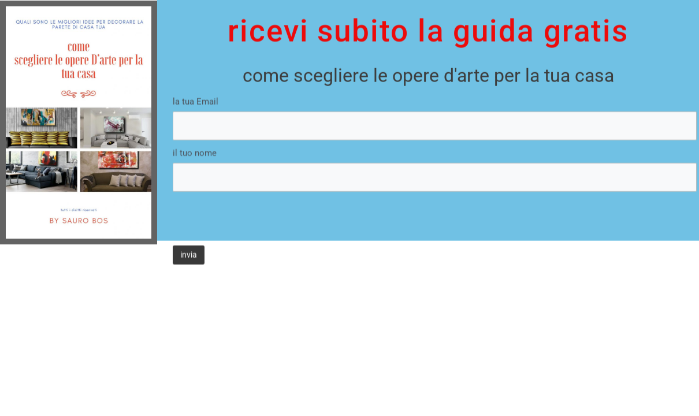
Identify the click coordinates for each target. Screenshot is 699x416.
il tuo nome (195, 140)
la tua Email (195, 88)
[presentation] (260, 201)
